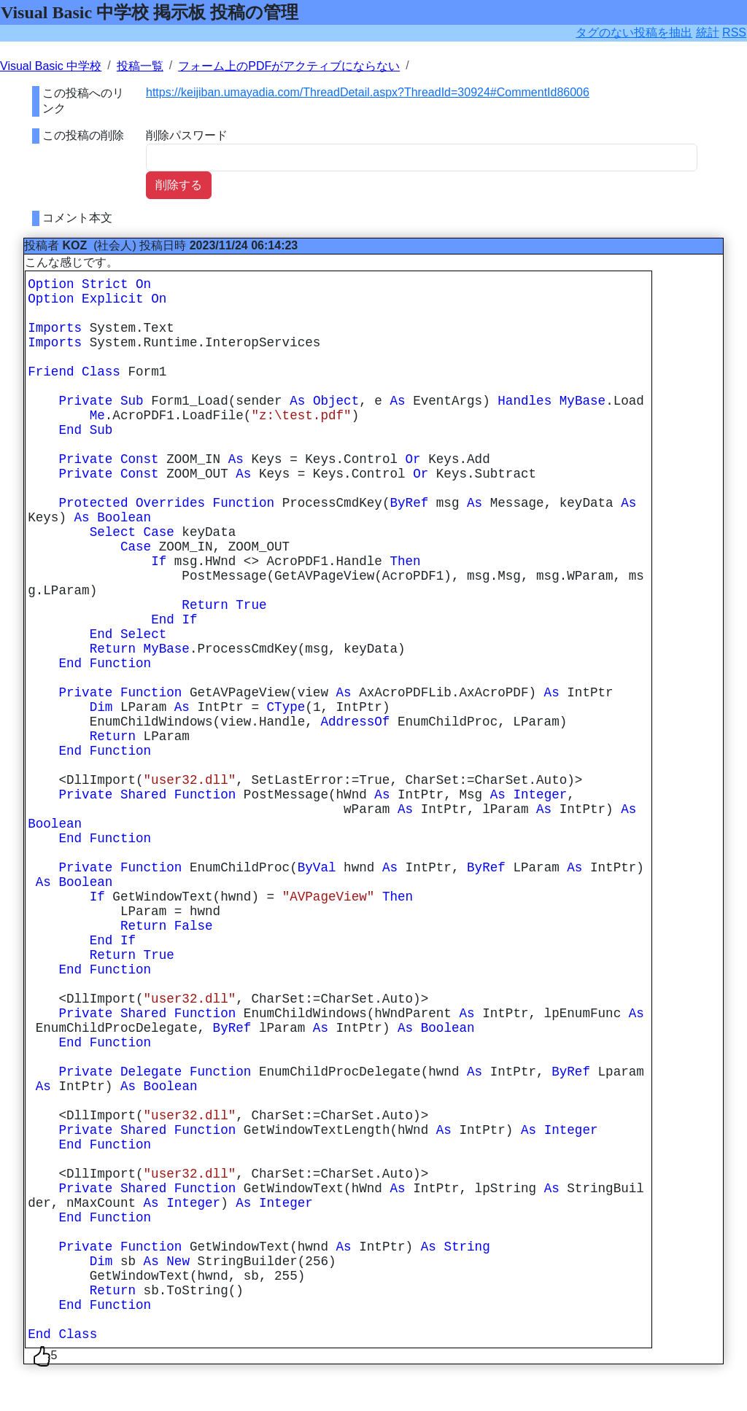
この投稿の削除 (83, 135)
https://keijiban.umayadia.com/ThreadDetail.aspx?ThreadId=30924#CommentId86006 (367, 92)
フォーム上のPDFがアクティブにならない (289, 66)
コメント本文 (77, 217)
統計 (707, 32)
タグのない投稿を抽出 (634, 32)
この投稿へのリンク (83, 100)
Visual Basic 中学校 (50, 66)
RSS (734, 32)
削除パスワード (187, 135)
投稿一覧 (140, 66)
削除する (178, 185)
